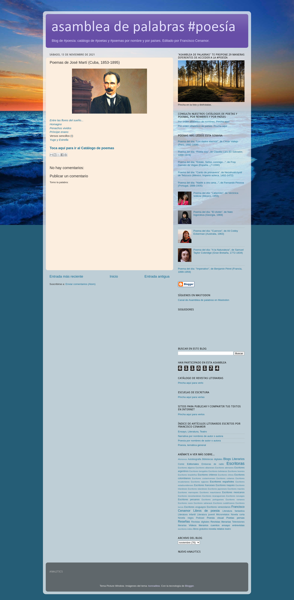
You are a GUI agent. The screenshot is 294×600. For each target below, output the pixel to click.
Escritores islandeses (197, 489)
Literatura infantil (187, 514)
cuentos (215, 525)
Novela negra (186, 518)
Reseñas (184, 521)
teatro (228, 529)
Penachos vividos (60, 128)
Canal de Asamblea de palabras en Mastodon (203, 300)
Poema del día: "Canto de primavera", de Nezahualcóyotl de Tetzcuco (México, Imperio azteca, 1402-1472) (210, 174)
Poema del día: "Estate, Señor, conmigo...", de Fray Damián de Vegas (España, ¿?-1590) (207, 163)
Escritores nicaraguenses (213, 496)
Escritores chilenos (207, 474)
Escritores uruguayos (195, 507)
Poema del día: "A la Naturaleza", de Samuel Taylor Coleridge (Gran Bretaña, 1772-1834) (218, 251)
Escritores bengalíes (198, 471)
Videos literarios (198, 525)
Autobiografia (194, 459)
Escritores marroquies (188, 492)
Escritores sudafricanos (224, 503)
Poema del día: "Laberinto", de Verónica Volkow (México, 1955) (215, 194)
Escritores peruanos (189, 499)
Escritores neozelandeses (189, 496)
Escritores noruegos (235, 496)
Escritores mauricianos (210, 492)
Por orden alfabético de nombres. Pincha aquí (204, 121)
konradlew (154, 585)
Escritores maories (236, 489)
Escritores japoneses (217, 489)
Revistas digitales (200, 522)
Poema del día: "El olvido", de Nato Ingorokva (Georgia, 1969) (213, 213)
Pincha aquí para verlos (191, 414)
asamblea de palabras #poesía (143, 27)
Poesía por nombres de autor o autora (199, 440)
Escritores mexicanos (233, 492)
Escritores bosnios (236, 471)
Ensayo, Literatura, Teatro (192, 431)
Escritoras (235, 463)
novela (212, 528)
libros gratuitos (200, 529)
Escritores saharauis (203, 503)
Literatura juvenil (206, 514)
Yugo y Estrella (59, 139)
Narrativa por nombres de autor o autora (200, 436)
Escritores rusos (185, 503)
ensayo (226, 525)
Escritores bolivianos (217, 471)
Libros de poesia (206, 510)
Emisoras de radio (213, 464)
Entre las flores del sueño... (66, 120)
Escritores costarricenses (203, 478)
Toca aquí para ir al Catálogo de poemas (82, 148)
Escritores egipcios (200, 482)
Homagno (56, 124)
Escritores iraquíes (225, 485)
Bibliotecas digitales (212, 459)
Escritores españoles (222, 481)
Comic (181, 464)
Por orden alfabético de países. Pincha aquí (202, 126)
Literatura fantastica (233, 511)
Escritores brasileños (187, 475)
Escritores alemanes (224, 468)
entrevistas (238, 525)
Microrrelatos (222, 514)
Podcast (200, 518)
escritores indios (185, 529)
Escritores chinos (225, 475)
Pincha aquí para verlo (190, 382)
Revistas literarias (221, 521)
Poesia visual (215, 517)
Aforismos (182, 459)
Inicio (114, 276)
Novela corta (237, 514)
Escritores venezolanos (219, 507)
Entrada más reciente (66, 276)
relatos (220, 528)
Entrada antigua (157, 276)
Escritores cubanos (225, 478)
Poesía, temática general (192, 445)
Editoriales (193, 464)
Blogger (189, 585)
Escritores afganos (186, 468)
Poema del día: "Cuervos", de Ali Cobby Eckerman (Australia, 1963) (215, 232)
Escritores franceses (204, 485)
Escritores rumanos (235, 499)
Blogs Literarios (233, 459)
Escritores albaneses (205, 468)
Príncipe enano (59, 131)
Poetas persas (235, 517)
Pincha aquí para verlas (191, 397)
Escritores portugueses (213, 499)
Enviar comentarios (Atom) (81, 284)
